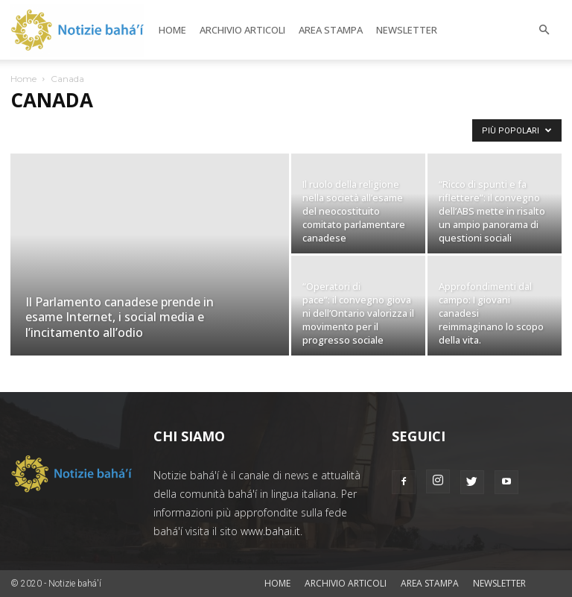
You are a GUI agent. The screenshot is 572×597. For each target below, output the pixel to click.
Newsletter (406, 30)
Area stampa (331, 30)
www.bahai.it (270, 531)
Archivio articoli (242, 30)
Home (172, 30)
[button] (544, 30)
